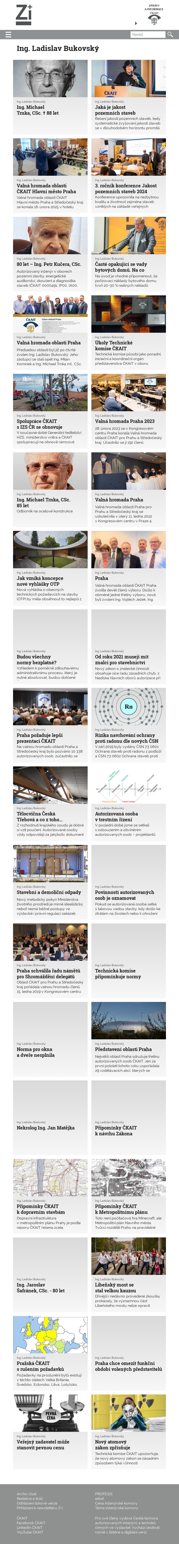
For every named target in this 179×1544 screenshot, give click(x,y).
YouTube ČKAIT (30, 1532)
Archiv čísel (26, 1494)
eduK (99, 1498)
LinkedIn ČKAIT (30, 1527)
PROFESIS (104, 1494)
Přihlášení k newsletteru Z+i (40, 1508)
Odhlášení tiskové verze (37, 1503)
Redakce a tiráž (30, 1498)
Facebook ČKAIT (31, 1523)
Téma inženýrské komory (116, 1508)
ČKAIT (22, 1518)
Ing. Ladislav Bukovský (31, 101)
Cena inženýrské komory (116, 1503)
